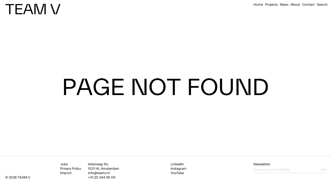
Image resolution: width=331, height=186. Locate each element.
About (295, 4)
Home (258, 4)
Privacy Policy (70, 169)
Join (323, 170)
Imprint (66, 173)
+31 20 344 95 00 (102, 177)
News (284, 4)
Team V (32, 9)
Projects (271, 4)
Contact (308, 4)
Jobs (64, 164)
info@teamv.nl (99, 173)
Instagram (178, 169)
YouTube (177, 173)
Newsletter (261, 164)
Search (322, 4)
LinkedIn (177, 164)
